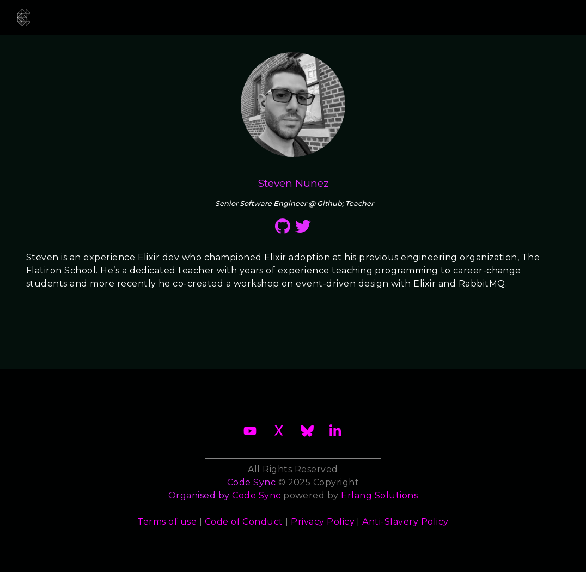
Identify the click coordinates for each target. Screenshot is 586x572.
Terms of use (167, 521)
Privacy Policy (323, 521)
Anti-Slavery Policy (405, 521)
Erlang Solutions (379, 495)
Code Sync (256, 495)
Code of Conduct (244, 521)
